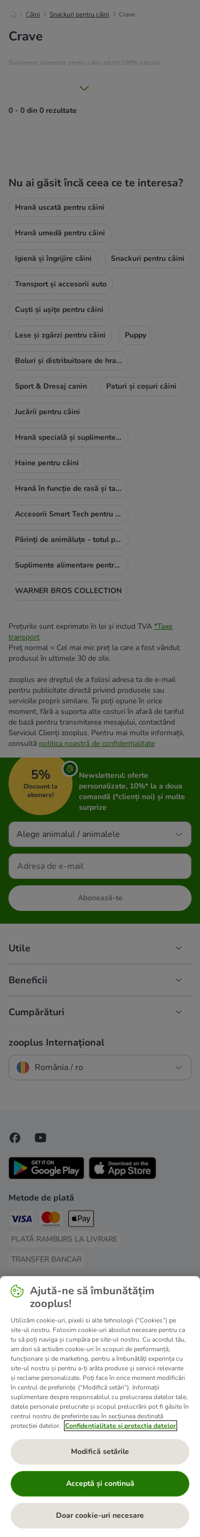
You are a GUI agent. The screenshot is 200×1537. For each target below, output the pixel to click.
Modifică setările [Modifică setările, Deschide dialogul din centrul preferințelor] (100, 1451)
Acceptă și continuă (100, 1483)
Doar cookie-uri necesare (100, 1515)
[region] (100, 1406)
